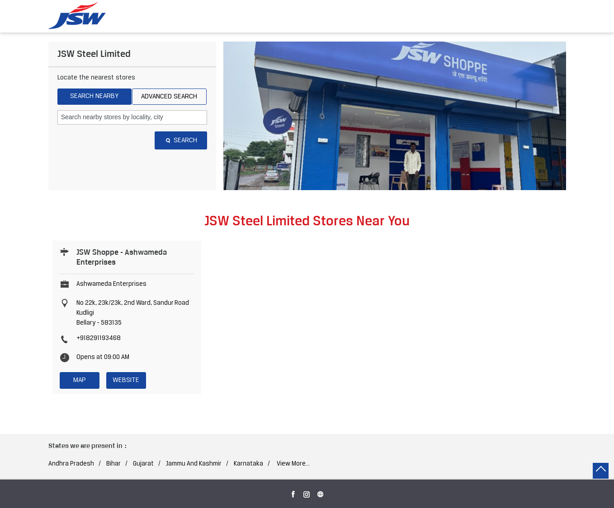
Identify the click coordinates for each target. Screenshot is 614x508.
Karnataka (248, 464)
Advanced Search (169, 96)
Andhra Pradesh (71, 464)
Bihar (113, 464)
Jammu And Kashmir (194, 464)
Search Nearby (94, 96)
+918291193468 (98, 338)
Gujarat (143, 464)
